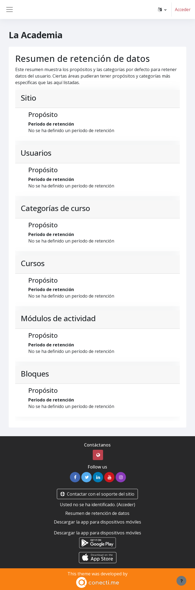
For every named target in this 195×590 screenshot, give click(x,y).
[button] (162, 9)
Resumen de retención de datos (97, 513)
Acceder (183, 9)
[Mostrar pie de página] (181, 581)
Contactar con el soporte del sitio (97, 494)
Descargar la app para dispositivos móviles (97, 522)
